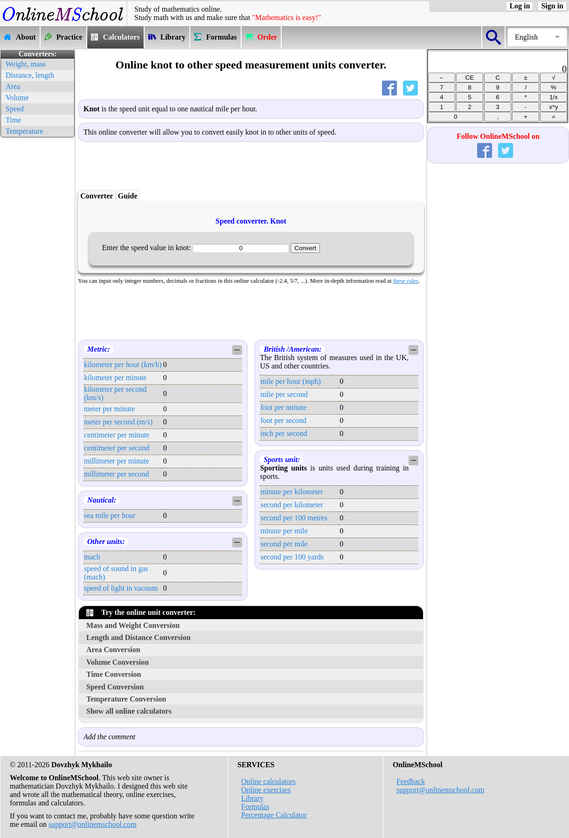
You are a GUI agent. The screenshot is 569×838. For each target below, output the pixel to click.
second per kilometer (291, 505)
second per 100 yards (292, 557)
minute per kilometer (291, 492)
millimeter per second (116, 474)
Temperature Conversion (126, 699)
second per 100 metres (293, 518)
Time (13, 120)
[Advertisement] (37, 279)
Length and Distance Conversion (138, 637)
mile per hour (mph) (290, 381)
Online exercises (266, 790)
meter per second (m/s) (118, 422)
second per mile (283, 544)
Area (13, 86)
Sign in (552, 6)
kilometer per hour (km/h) (123, 364)
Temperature (24, 131)
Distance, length (30, 75)
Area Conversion (113, 650)
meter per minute (109, 409)
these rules (405, 281)
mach (92, 557)
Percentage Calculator (274, 815)
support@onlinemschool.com (93, 824)
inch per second (283, 433)
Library (252, 798)
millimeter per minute (116, 461)
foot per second (283, 420)
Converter (96, 196)
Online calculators (268, 781)
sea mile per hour (110, 515)
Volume (17, 98)
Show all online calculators (129, 711)
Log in (519, 6)
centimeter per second (116, 448)
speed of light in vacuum (121, 588)
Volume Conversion (117, 662)
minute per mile (283, 531)
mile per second (283, 394)
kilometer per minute (115, 378)
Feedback (410, 781)
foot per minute (283, 407)
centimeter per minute (116, 435)
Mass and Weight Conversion (133, 625)
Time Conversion (113, 674)
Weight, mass (26, 64)
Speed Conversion (115, 687)
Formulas (255, 807)
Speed (15, 109)
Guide (128, 196)
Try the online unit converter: (140, 612)
